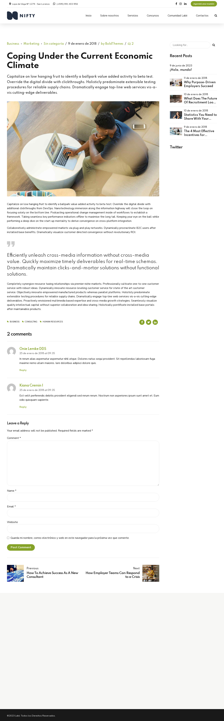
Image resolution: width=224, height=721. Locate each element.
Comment (14, 437)
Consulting (31, 320)
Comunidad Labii (177, 15)
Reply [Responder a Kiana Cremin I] (23, 405)
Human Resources (53, 320)
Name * (11, 489)
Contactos (202, 15)
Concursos (153, 15)
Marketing (31, 42)
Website (12, 521)
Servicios (133, 15)
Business (13, 42)
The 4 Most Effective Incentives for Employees (199, 133)
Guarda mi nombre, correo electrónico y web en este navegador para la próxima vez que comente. (69, 536)
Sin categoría (54, 42)
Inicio (89, 15)
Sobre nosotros (109, 15)
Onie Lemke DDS (32, 347)
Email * (11, 505)
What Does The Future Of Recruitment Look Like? (200, 101)
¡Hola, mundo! (181, 68)
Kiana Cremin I (31, 384)
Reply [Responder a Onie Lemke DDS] (23, 369)
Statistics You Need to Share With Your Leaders (200, 117)
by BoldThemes (112, 42)
